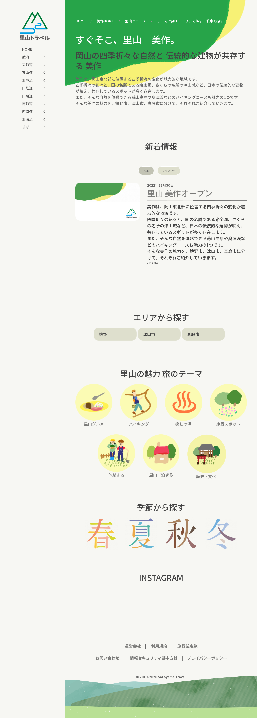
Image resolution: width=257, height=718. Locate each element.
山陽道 (27, 95)
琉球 (25, 126)
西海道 (27, 111)
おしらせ (169, 170)
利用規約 (159, 646)
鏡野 (103, 334)
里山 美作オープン (180, 193)
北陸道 (27, 80)
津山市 (149, 334)
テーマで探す (167, 20)
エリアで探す (192, 20)
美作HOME (105, 20)
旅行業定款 (187, 646)
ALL (146, 170)
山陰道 (27, 88)
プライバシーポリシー (207, 658)
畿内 (25, 56)
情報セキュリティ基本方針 (153, 658)
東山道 (27, 72)
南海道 (27, 103)
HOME (27, 49)
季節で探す (214, 20)
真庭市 (193, 334)
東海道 (27, 64)
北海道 (27, 119)
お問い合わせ (107, 658)
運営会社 (133, 646)
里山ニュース (135, 20)
